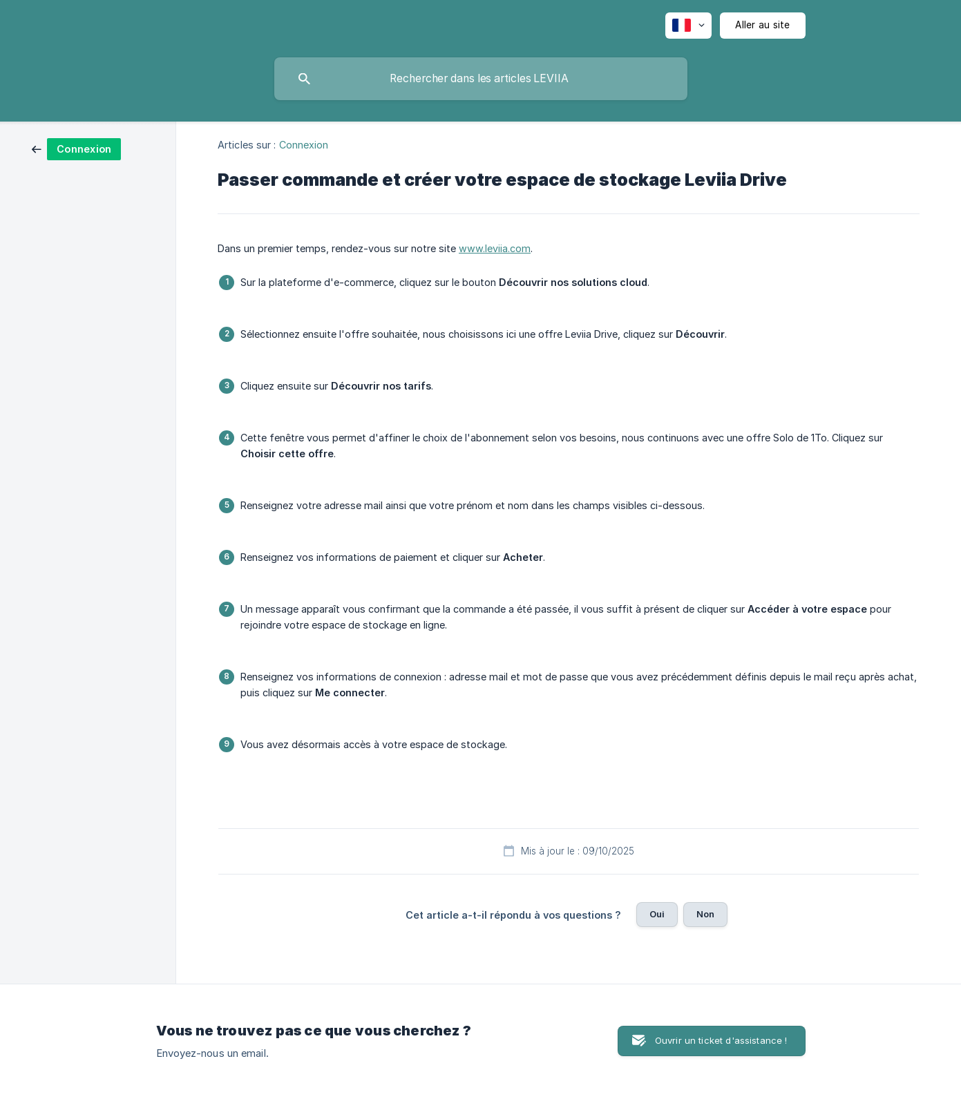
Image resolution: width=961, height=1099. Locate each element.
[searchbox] (480, 78)
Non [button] (705, 913)
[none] (688, 25)
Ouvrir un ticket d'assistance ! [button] (721, 1040)
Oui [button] (657, 913)
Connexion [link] (304, 145)
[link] (76, 148)
